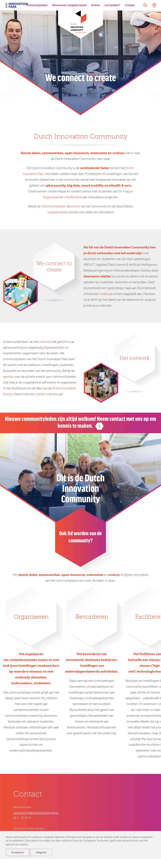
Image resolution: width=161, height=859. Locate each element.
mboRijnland (73, 197)
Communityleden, (53, 206)
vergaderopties (57, 212)
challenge (106, 293)
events (75, 206)
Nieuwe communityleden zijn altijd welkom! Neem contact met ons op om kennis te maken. (80, 423)
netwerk (45, 341)
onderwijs (134, 253)
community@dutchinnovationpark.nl (35, 812)
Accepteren (17, 854)
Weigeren (41, 854)
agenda (8, 376)
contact (41, 394)
